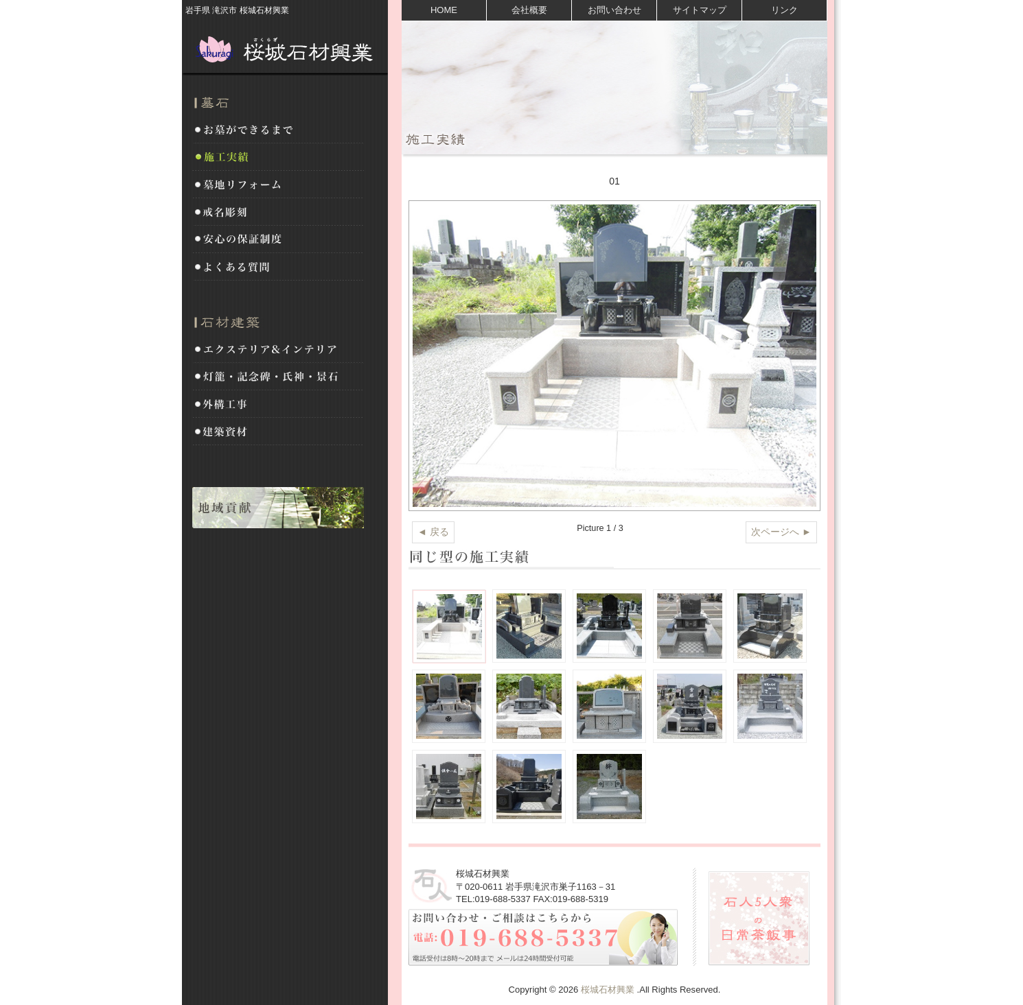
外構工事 (278, 404)
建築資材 (278, 432)
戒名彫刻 (278, 212)
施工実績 (278, 158)
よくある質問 (278, 267)
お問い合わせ (614, 10)
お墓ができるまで (278, 130)
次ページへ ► (781, 531)
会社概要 (529, 10)
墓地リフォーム (278, 185)
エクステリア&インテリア (278, 350)
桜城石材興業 (285, 48)
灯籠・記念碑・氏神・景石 (278, 377)
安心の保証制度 (278, 240)
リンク (784, 10)
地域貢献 (278, 507)
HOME (443, 10)
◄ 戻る (433, 531)
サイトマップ (699, 10)
